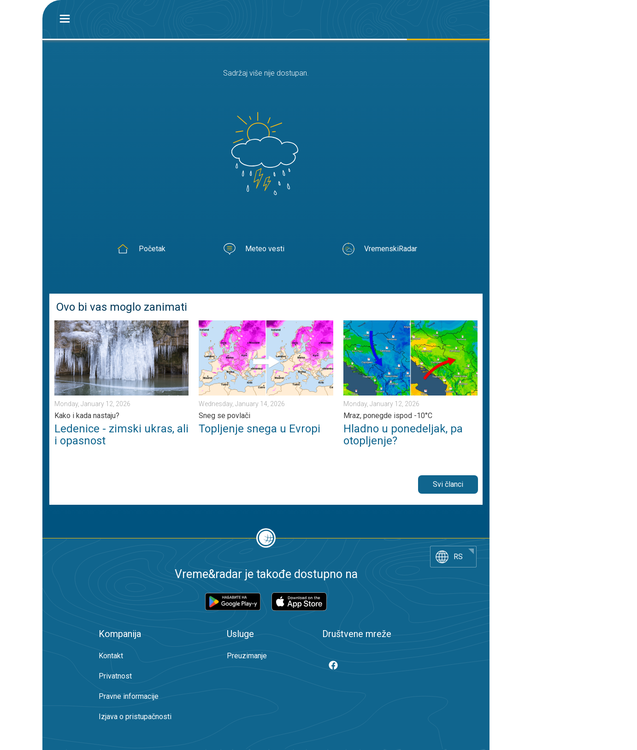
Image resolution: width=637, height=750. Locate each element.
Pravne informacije (129, 696)
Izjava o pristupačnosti (135, 716)
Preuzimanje (247, 655)
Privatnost (115, 676)
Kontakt (111, 655)
